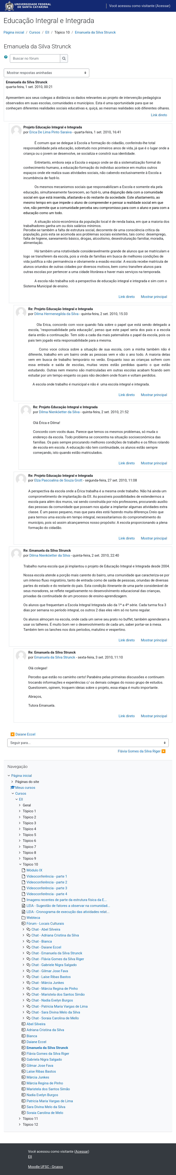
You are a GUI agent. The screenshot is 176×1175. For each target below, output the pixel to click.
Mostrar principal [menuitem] (154, 297)
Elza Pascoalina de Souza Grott (58, 480)
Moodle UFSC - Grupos (45, 1167)
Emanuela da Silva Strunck (95, 32)
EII (47, 32)
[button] (7, 58)
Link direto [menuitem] (159, 115)
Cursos (34, 32)
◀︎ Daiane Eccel (22, 734)
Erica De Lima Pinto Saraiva (50, 132)
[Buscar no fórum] (35, 58)
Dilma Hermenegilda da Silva (56, 314)
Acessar (162, 6)
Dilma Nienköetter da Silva (59, 412)
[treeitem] (88, 950)
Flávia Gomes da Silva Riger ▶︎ (142, 751)
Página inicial (14, 32)
